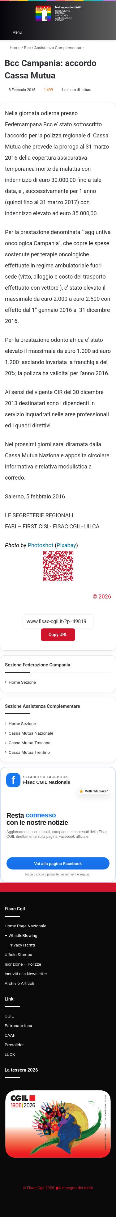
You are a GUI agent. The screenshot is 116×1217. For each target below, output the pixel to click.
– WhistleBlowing (21, 935)
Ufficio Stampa (18, 954)
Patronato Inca (18, 1025)
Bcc (27, 47)
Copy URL (58, 634)
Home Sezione (22, 682)
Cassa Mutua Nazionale (31, 733)
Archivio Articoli (19, 983)
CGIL (9, 1015)
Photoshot (41, 545)
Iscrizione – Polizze (23, 964)
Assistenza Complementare (59, 47)
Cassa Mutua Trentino (29, 752)
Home (12, 47)
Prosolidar (14, 1044)
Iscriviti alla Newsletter (26, 973)
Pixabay (66, 545)
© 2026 (102, 596)
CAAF (10, 1035)
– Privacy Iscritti (20, 944)
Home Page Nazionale (25, 925)
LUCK (10, 1054)
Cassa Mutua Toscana (29, 742)
